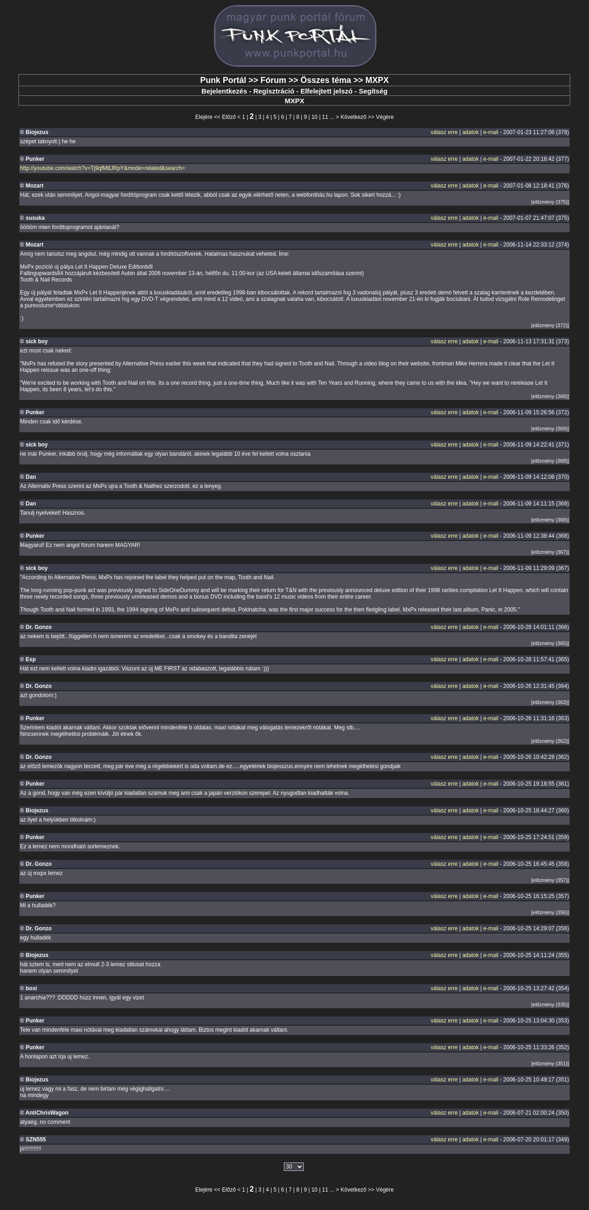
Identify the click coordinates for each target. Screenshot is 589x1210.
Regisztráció (273, 91)
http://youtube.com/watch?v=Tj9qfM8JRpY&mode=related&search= (102, 168)
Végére (385, 117)
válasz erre (444, 132)
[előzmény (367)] (550, 552)
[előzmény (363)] (550, 702)
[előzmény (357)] (550, 880)
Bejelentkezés (224, 91)
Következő (353, 117)
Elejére (203, 117)
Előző (229, 117)
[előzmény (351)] (550, 1063)
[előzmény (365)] (550, 643)
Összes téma (325, 80)
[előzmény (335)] (550, 1004)
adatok (470, 132)
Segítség (373, 91)
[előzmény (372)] (550, 325)
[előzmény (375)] (550, 202)
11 (325, 117)
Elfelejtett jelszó (326, 91)
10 (315, 117)
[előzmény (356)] (550, 912)
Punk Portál (223, 80)
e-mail (490, 132)
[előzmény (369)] (550, 428)
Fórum (273, 80)
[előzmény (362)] (550, 741)
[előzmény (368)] (550, 396)
